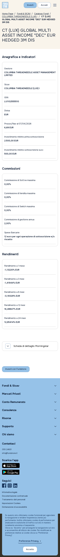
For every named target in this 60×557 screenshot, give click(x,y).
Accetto (30, 549)
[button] (55, 5)
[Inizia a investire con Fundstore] (16, 369)
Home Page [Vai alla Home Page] (7, 13)
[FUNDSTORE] (5, 5)
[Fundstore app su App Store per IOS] (30, 465)
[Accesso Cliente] (44, 5)
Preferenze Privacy (29, 541)
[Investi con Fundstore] (30, 5)
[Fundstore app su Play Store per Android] (30, 472)
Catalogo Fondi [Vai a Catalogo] (41, 13)
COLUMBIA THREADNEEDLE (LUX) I (19, 16)
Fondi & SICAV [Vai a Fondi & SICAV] (24, 13)
